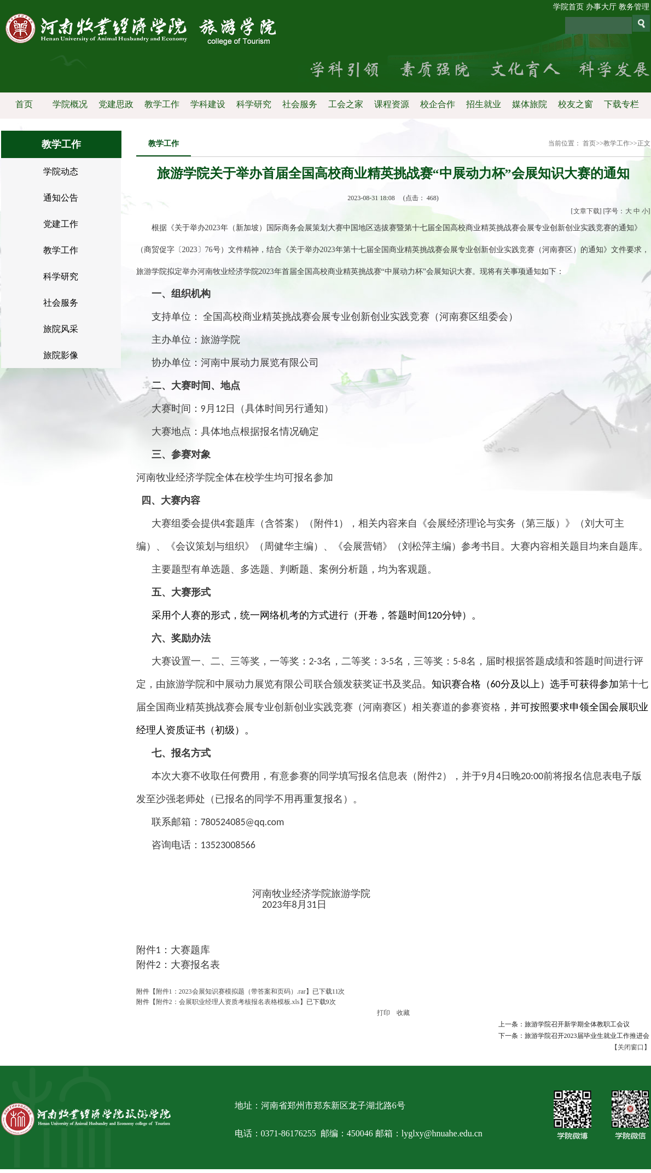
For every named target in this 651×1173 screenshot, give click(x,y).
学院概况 (69, 104)
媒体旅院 (529, 104)
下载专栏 (620, 104)
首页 (23, 104)
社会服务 (299, 104)
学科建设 (207, 104)
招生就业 (483, 104)
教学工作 (161, 104)
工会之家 (345, 104)
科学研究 (253, 104)
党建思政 (115, 104)
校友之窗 (574, 104)
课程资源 (391, 104)
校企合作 (437, 104)
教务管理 (634, 7)
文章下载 (586, 211)
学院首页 (568, 7)
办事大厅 (601, 7)
